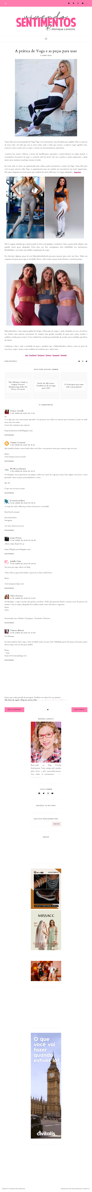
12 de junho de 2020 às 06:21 (23, 503)
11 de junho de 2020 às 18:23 (22, 445)
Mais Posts (79, 710)
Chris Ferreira (16, 596)
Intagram (56, 355)
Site (26, 355)
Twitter (48, 355)
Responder (9, 435)
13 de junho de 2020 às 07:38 (23, 633)
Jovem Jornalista (17, 500)
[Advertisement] (46, 1007)
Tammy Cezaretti (17, 442)
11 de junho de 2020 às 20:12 (22, 471)
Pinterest (41, 355)
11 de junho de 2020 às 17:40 (22, 413)
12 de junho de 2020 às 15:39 (22, 598)
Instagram (8, 520)
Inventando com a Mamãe (14, 618)
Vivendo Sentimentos (16, 1188)
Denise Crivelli (17, 411)
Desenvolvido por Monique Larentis (75, 1188)
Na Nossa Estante (18, 469)
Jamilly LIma (15, 561)
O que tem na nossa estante (15, 488)
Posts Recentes (14, 710)
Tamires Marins (17, 630)
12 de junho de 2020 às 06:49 (23, 540)
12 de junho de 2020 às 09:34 (23, 564)
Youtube (64, 355)
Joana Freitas (16, 538)
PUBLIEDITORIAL (11, 361)
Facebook (32, 355)
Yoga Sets (77, 172)
